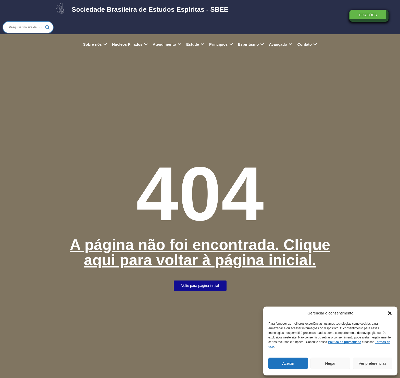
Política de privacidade (344, 342)
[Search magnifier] (47, 27)
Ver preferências (372, 363)
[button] (389, 313)
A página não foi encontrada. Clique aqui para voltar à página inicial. (200, 252)
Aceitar (288, 363)
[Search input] (26, 27)
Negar (330, 363)
